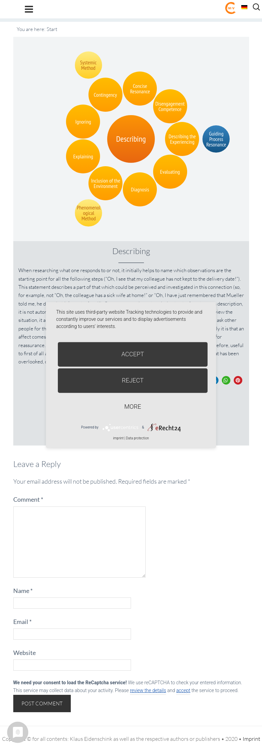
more (132, 406)
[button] (226, 380)
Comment (28, 499)
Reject (133, 380)
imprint (118, 438)
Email (22, 621)
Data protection (137, 438)
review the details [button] (148, 690)
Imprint (251, 738)
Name (23, 590)
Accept (132, 354)
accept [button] (183, 690)
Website (24, 652)
